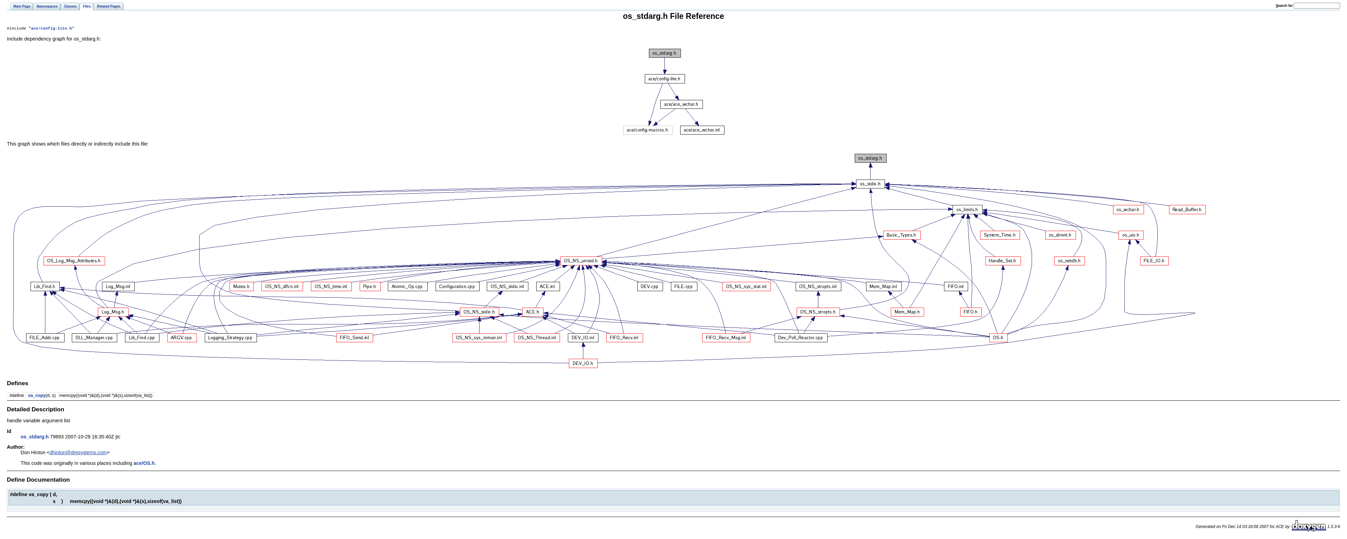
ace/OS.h (144, 464)
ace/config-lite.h (51, 29)
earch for (1284, 6)
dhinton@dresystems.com (78, 453)
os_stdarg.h (35, 437)
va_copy (37, 396)
